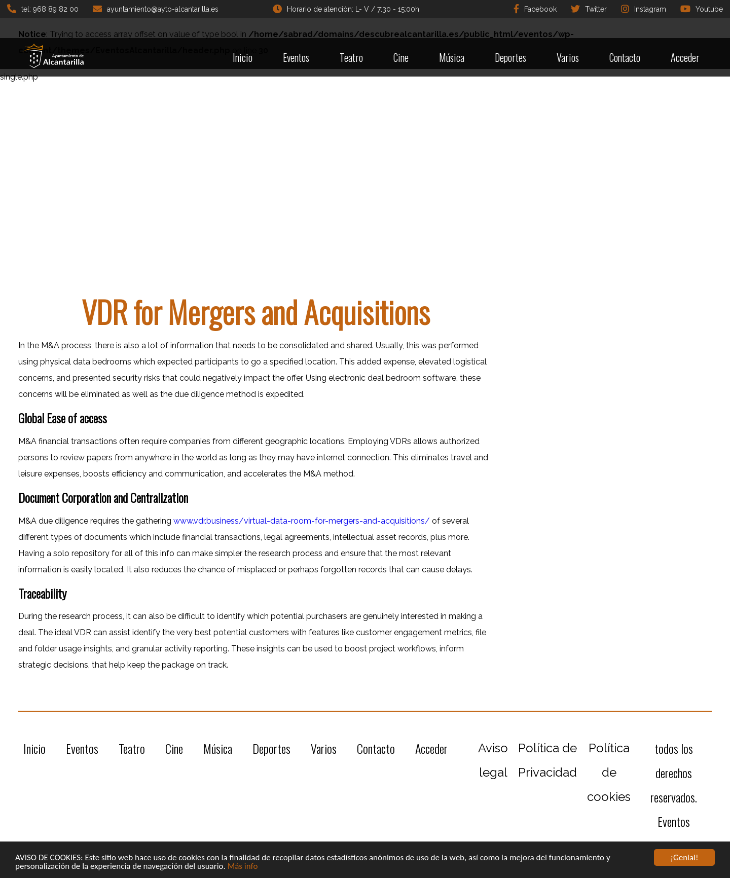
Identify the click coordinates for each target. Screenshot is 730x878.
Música (451, 57)
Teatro (351, 57)
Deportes (510, 57)
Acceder (685, 57)
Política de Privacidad (547, 760)
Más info (243, 866)
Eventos (296, 57)
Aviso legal (493, 760)
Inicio (242, 57)
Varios (568, 57)
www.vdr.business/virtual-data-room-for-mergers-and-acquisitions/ (301, 521)
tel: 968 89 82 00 (43, 8)
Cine (401, 57)
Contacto (624, 57)
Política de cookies (609, 772)
